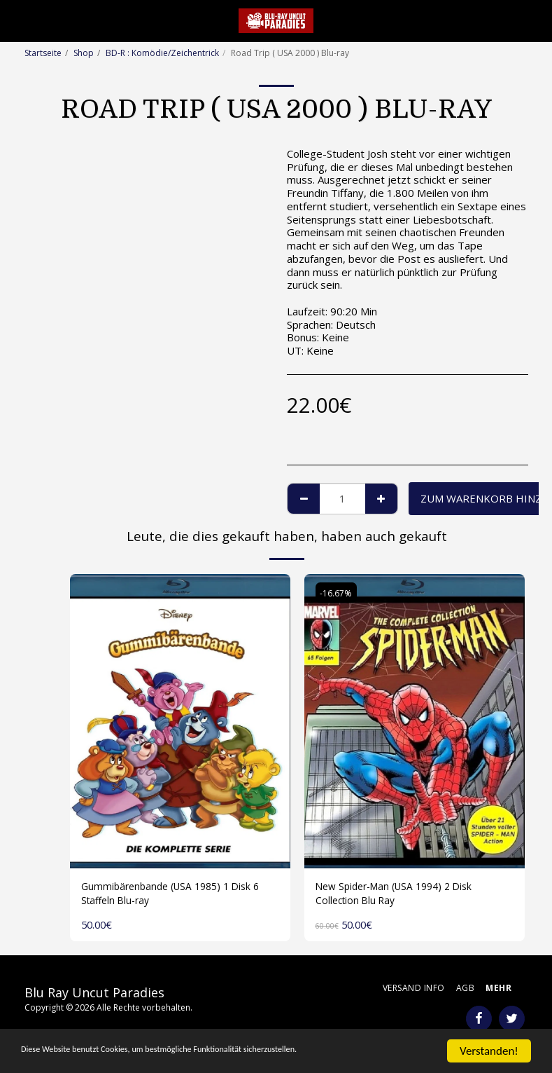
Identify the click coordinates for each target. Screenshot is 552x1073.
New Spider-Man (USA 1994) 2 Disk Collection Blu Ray (401, 895)
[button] (15, 20)
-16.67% (337, 593)
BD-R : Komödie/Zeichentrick (162, 53)
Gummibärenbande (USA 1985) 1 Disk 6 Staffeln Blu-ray (176, 895)
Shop (83, 53)
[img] (180, 721)
